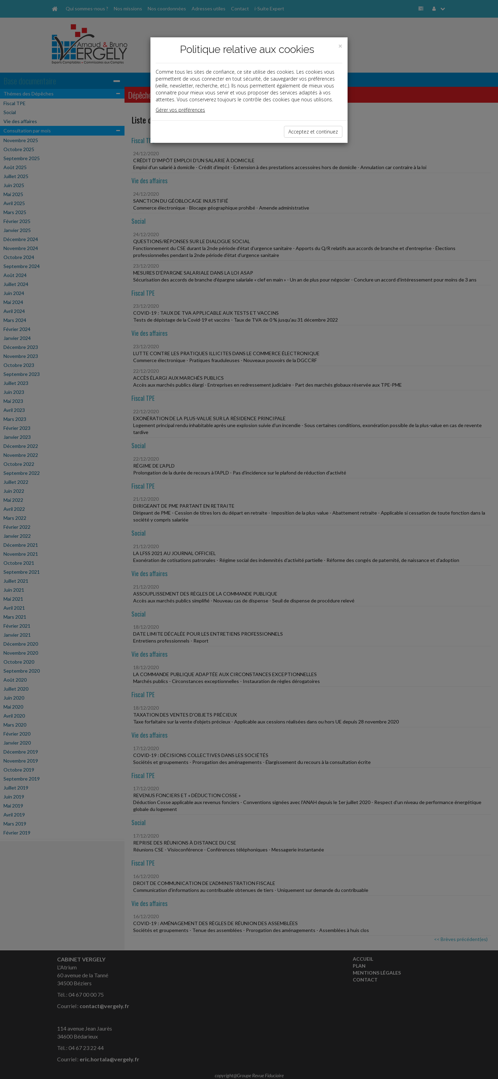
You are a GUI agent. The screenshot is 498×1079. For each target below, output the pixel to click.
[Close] (340, 46)
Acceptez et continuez (313, 131)
